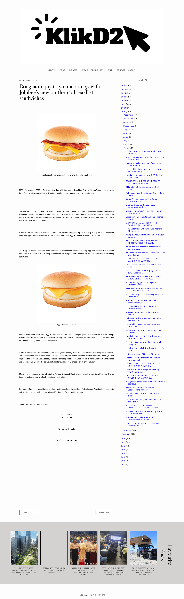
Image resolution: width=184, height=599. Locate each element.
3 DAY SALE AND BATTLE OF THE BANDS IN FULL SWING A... (141, 224)
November (128, 118)
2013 (123, 457)
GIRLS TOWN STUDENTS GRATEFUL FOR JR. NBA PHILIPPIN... (143, 365)
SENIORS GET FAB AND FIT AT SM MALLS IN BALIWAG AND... (142, 377)
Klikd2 (82, 595)
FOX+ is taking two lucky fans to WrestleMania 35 (141, 307)
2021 (123, 104)
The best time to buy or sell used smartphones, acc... (141, 301)
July (125, 133)
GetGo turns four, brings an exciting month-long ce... (142, 371)
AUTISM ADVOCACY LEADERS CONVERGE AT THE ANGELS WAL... (143, 406)
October (127, 122)
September (129, 126)
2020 (123, 108)
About (131, 70)
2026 (123, 86)
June (125, 137)
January (127, 434)
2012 (123, 461)
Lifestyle (52, 70)
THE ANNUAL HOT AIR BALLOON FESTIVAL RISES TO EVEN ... (141, 242)
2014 (123, 453)
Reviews (84, 70)
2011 (123, 464)
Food (62, 70)
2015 (123, 450)
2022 (123, 100)
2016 (123, 446)
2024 (123, 93)
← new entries (28, 513)
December (128, 115)
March (126, 148)
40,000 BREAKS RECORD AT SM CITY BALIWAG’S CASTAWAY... (143, 182)
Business (73, 70)
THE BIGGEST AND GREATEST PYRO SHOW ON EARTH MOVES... (143, 277)
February (127, 430)
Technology (97, 70)
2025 (123, 89)
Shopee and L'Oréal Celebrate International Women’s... (139, 418)
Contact (121, 70)
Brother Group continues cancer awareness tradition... (141, 206)
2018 (123, 439)
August (126, 130)
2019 (123, 111)
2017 (123, 442)
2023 (123, 97)
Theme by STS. (99, 595)
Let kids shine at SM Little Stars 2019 (143, 354)
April (125, 144)
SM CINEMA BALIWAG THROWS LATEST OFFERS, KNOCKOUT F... (145, 289)
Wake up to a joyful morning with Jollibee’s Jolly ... (141, 283)
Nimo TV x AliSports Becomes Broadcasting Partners (140, 389)
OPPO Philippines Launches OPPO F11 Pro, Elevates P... (143, 170)
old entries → (105, 513)
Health (110, 70)
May (125, 141)
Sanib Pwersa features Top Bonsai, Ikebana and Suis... (142, 200)
